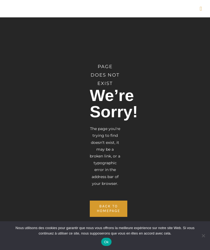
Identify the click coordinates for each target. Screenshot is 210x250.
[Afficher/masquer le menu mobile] (201, 9)
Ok (106, 242)
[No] (203, 235)
